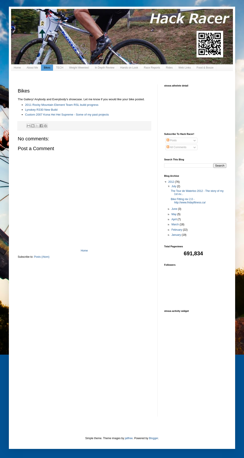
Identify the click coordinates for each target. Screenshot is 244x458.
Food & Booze (205, 67)
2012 (171, 181)
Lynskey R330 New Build (41, 109)
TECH (59, 67)
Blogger (153, 438)
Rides (169, 67)
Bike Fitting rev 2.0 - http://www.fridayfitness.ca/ (188, 201)
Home (17, 67)
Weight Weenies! (79, 67)
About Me (32, 67)
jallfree (129, 438)
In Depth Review (104, 67)
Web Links (185, 67)
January (176, 234)
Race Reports (152, 67)
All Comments (176, 147)
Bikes (47, 67)
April (174, 219)
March (175, 224)
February (177, 229)
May (174, 214)
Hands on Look (129, 67)
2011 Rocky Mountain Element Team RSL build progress (61, 104)
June (174, 208)
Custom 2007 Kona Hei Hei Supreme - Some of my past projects (67, 114)
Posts (172, 140)
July (174, 186)
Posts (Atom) (41, 256)
